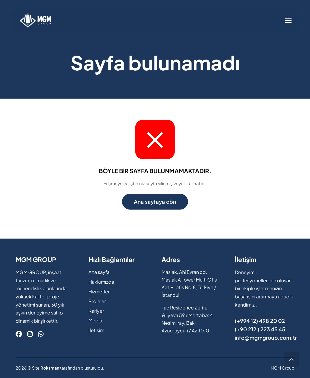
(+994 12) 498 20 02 (260, 320)
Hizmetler (99, 291)
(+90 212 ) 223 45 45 (260, 329)
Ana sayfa (99, 272)
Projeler (97, 301)
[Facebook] (19, 334)
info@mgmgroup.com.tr (266, 337)
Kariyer (96, 311)
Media (95, 320)
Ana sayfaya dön (155, 201)
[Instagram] (30, 334)
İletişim (96, 330)
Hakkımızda (101, 282)
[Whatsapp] (41, 334)
